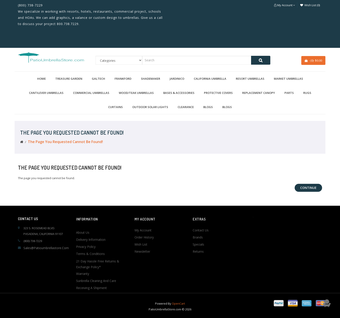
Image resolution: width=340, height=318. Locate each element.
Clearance (186, 107)
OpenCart (178, 309)
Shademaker (150, 79)
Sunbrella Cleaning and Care (96, 313)
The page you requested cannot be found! (65, 141)
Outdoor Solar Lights (150, 107)
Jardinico (177, 79)
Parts (289, 93)
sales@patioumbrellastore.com (46, 248)
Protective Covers (218, 93)
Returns (198, 268)
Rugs (307, 93)
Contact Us (201, 246)
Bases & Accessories (178, 93)
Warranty (82, 306)
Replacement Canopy (258, 93)
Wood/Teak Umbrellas (136, 93)
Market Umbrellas (288, 79)
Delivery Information (91, 272)
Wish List (140, 260)
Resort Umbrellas (250, 79)
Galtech (98, 79)
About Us (82, 265)
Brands (198, 253)
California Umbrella (210, 79)
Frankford (123, 79)
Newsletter (142, 268)
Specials (198, 260)
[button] (284, 5)
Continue (308, 188)
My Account (143, 246)
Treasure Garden (68, 79)
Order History (144, 253)
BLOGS (208, 107)
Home (41, 79)
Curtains (115, 107)
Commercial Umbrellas (91, 93)
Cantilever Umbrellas (46, 93)
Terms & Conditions (90, 286)
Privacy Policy (86, 279)
